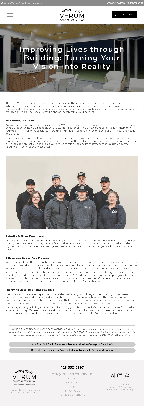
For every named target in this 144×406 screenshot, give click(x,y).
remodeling (40, 332)
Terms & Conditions (72, 397)
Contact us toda (104, 313)
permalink (74, 337)
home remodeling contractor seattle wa (99, 335)
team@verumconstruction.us (72, 377)
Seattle (52, 332)
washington (81, 332)
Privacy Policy (72, 393)
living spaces (123, 329)
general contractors (104, 329)
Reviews (72, 381)
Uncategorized (65, 332)
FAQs (72, 389)
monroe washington (21, 332)
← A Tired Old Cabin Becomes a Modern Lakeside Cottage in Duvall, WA (72, 347)
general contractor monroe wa (58, 335)
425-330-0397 (72, 370)
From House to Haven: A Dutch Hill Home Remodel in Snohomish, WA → (72, 353)
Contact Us (72, 385)
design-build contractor (27, 335)
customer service (82, 329)
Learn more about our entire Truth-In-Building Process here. (79, 281)
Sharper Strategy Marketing (119, 392)
